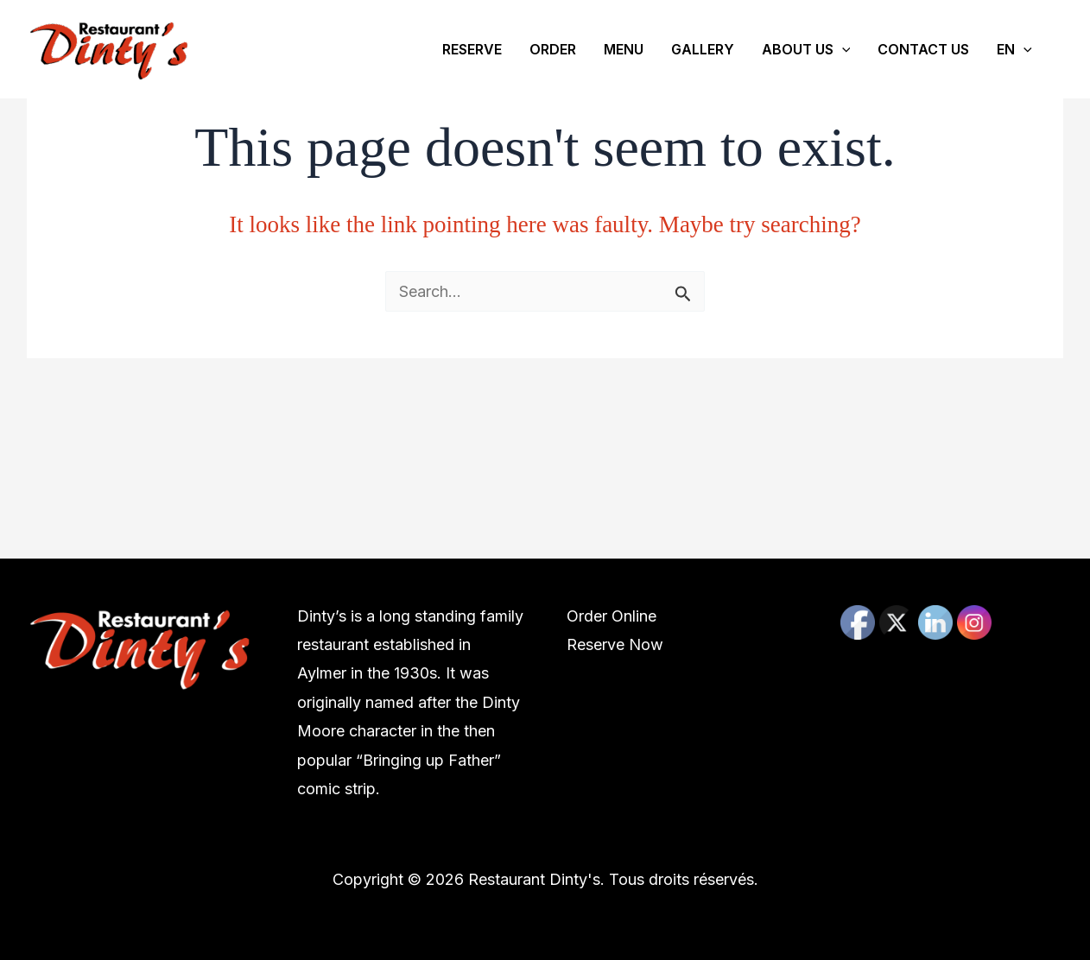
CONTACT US (923, 49)
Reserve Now (615, 644)
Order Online (611, 616)
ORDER (552, 49)
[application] (842, 49)
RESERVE (472, 49)
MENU (623, 49)
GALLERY (702, 49)
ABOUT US (806, 49)
